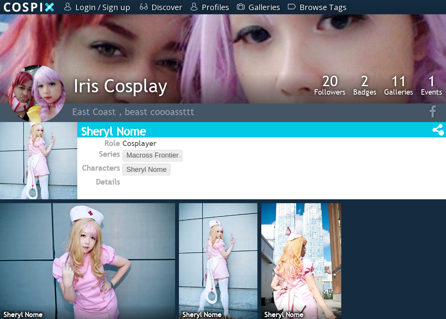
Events (431, 85)
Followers (330, 85)
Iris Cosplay (120, 85)
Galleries (398, 85)
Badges (364, 85)
